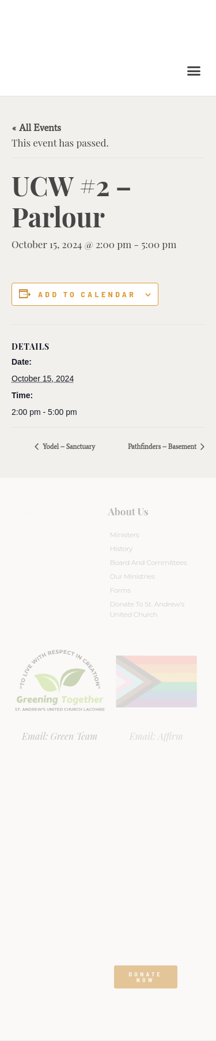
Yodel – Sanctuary (68, 447)
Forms (120, 590)
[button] (194, 71)
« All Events (36, 127)
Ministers (124, 534)
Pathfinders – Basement (163, 447)
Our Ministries (132, 576)
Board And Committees (148, 562)
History (121, 548)
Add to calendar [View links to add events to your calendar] (87, 294)
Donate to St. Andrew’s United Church (147, 609)
